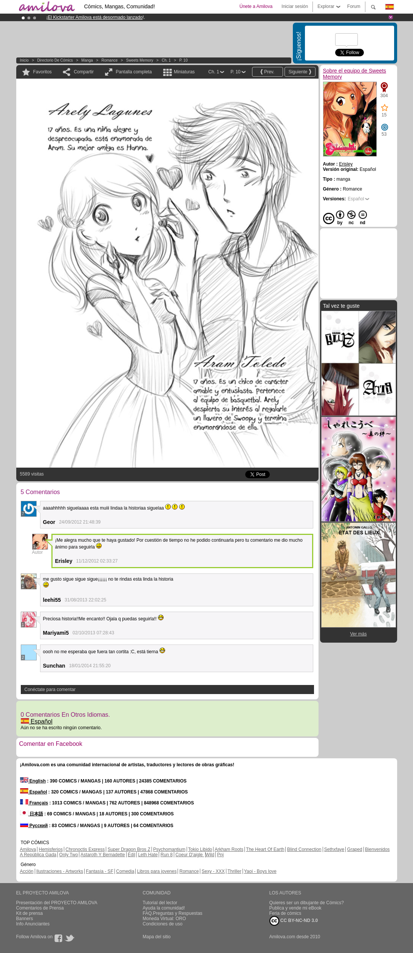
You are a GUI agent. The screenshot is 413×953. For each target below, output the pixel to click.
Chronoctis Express (85, 849)
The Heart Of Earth (265, 849)
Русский (34, 825)
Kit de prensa (29, 913)
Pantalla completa (134, 71)
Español (37, 721)
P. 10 (183, 60)
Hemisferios (51, 849)
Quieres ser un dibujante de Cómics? (306, 902)
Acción (27, 871)
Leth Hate (148, 854)
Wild (210, 854)
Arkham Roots (229, 849)
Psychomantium (169, 849)
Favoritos (42, 71)
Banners (24, 918)
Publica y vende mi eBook (295, 908)
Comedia (125, 871)
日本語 (31, 814)
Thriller (234, 871)
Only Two (68, 854)
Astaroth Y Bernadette (102, 854)
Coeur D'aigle (189, 854)
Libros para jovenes (157, 871)
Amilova (28, 849)
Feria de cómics (285, 913)
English (33, 781)
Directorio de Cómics (55, 60)
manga (87, 60)
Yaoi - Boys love (260, 871)
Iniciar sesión (295, 6)
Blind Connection (304, 849)
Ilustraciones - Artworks (59, 871)
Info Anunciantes (33, 924)
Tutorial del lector (160, 902)
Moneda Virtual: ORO (164, 918)
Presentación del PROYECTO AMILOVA (56, 902)
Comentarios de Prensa (40, 908)
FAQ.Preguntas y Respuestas (173, 913)
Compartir (84, 71)
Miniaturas (184, 71)
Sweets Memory (139, 60)
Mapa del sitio (157, 936)
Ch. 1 (166, 60)
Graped (354, 849)
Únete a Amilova (256, 6)
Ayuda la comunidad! (164, 908)
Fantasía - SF (99, 871)
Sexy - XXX (212, 871)
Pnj (220, 854)
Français (34, 803)
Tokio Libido (200, 849)
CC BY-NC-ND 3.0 (293, 921)
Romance (109, 60)
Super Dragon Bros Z (129, 849)
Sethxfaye (334, 849)
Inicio (24, 60)
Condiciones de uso (163, 924)
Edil (131, 854)
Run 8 (167, 854)
